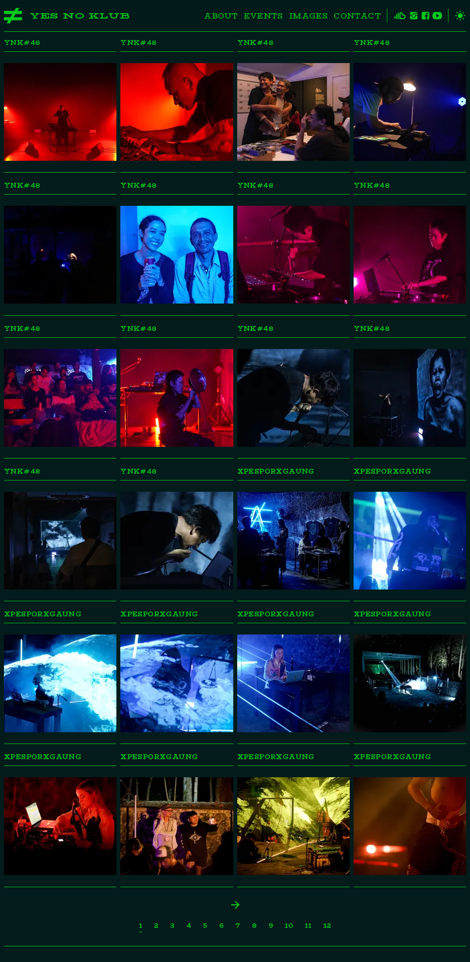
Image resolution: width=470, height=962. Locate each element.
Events (263, 16)
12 (327, 925)
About (221, 16)
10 (289, 925)
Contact (357, 16)
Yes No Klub (80, 16)
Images (308, 16)
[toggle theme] (457, 15)
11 (308, 925)
